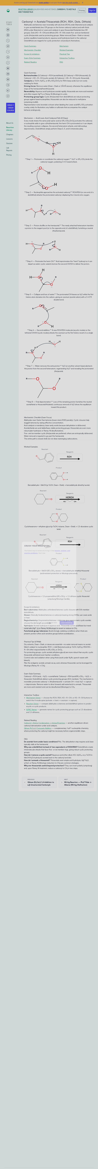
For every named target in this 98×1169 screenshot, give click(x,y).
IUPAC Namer (31, 709)
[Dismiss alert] (82, 2)
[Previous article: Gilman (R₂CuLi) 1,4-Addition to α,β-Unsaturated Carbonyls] (39, 782)
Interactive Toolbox (67, 58)
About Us (9, 123)
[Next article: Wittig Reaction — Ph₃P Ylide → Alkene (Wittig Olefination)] (76, 782)
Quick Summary (30, 46)
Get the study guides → (71, 3)
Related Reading (30, 62)
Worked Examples (66, 50)
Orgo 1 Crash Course (10, 108)
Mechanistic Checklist (32, 50)
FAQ (61, 62)
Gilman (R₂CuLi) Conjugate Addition (37, 728)
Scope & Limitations (31, 54)
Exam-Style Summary (32, 58)
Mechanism (64, 46)
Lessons (9, 139)
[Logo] (8, 10)
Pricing (8, 155)
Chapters (9, 134)
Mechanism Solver (33, 698)
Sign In (92, 10)
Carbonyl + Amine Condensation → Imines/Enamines (44, 723)
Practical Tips (65, 54)
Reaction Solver (32, 704)
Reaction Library (26, 9)
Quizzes (9, 143)
